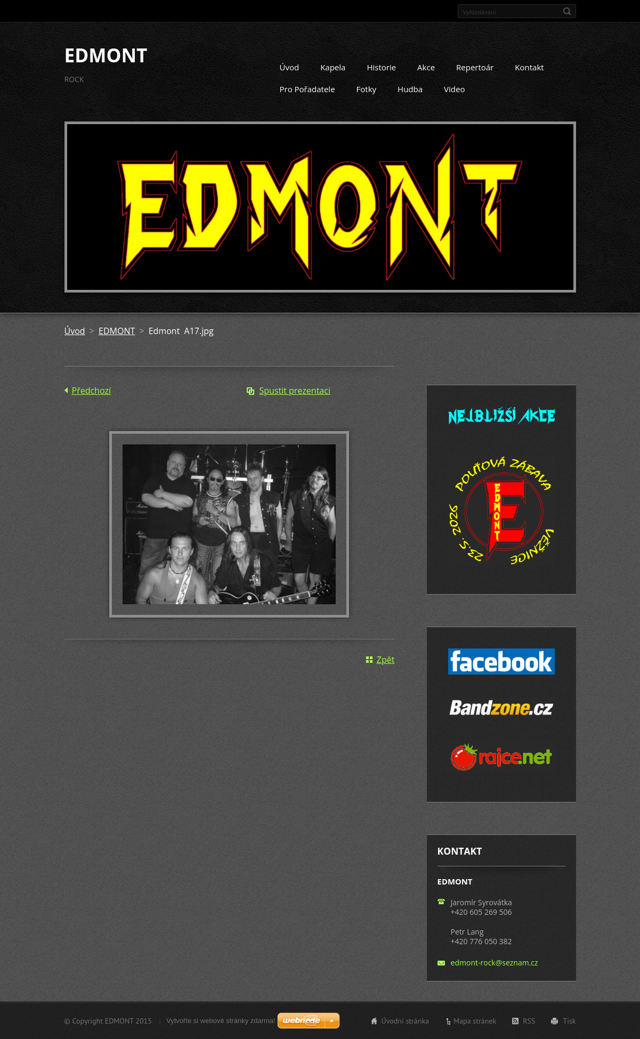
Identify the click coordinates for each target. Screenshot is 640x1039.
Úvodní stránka (406, 1021)
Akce (426, 67)
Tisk (569, 1021)
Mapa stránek (474, 1021)
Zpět (386, 659)
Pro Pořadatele (307, 89)
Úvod (289, 67)
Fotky (367, 89)
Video (454, 89)
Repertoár (474, 67)
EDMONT (117, 330)
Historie (381, 67)
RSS (529, 1021)
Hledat (567, 11)
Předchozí (91, 390)
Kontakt (529, 67)
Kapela (332, 67)
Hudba (410, 89)
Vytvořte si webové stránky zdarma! (221, 1021)
